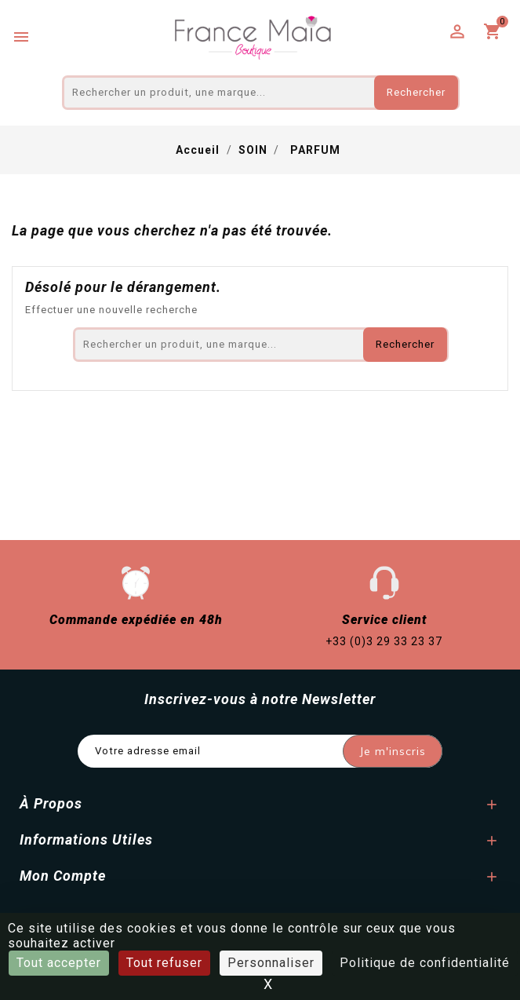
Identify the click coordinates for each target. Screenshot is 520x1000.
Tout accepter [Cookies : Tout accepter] (58, 962)
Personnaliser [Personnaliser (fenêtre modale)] (271, 962)
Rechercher (416, 92)
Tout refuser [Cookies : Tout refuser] (164, 962)
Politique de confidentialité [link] (425, 962)
